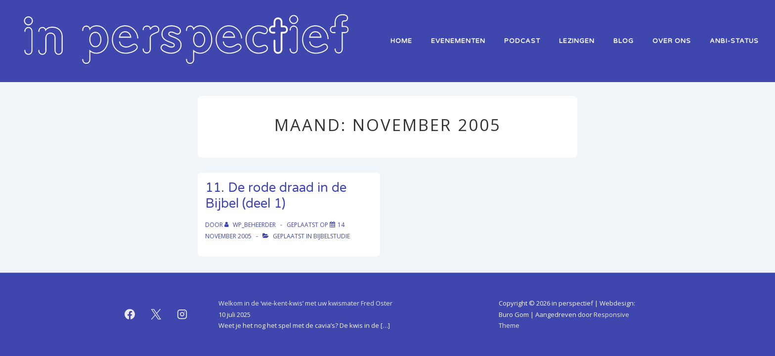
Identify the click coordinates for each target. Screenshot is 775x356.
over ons (671, 41)
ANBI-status (734, 41)
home (401, 41)
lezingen (577, 41)
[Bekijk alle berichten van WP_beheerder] (250, 225)
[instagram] (182, 314)
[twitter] (156, 314)
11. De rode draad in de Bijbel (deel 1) (275, 196)
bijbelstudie (331, 236)
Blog (623, 41)
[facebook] (130, 314)
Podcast (522, 41)
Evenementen (458, 41)
